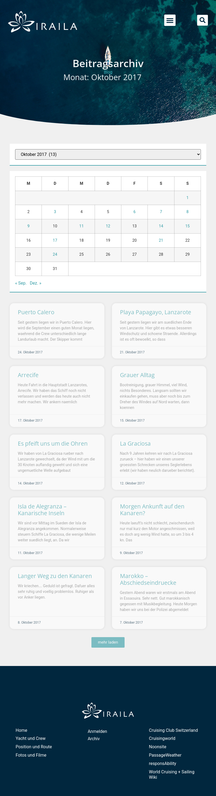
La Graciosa (135, 443)
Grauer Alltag (137, 375)
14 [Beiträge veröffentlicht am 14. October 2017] (161, 226)
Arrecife (28, 375)
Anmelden (97, 731)
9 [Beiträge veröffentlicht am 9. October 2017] (29, 226)
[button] (170, 20)
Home (21, 730)
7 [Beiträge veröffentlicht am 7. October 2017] (161, 212)
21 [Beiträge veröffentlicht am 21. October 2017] (161, 240)
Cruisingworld (162, 738)
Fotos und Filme (31, 755)
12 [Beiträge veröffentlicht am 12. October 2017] (108, 226)
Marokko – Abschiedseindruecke (148, 579)
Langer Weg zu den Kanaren (55, 576)
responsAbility (162, 763)
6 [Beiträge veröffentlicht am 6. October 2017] (134, 212)
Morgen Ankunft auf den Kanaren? (152, 510)
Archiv (94, 738)
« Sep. (21, 283)
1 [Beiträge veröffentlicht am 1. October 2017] (187, 198)
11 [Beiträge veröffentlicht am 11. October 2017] (81, 226)
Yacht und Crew (31, 738)
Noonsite (157, 746)
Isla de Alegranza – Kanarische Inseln (42, 510)
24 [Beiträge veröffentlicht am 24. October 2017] (55, 254)
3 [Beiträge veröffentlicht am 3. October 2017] (55, 212)
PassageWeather (165, 755)
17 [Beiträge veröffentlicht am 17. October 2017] (55, 240)
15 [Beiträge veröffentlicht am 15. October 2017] (187, 226)
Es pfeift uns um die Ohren (53, 443)
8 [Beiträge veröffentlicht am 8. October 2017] (187, 212)
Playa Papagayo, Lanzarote (155, 312)
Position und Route (34, 746)
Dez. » (36, 283)
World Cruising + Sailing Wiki (171, 774)
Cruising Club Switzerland (173, 730)
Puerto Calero (36, 312)
